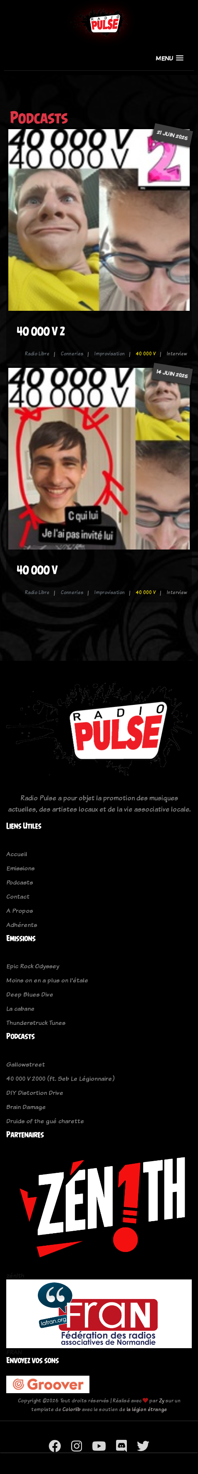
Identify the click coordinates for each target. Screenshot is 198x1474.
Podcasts (19, 882)
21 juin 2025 (172, 135)
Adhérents (21, 924)
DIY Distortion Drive (34, 1092)
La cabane (20, 1008)
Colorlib (71, 1409)
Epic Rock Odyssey (32, 966)
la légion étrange (146, 1409)
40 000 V (146, 353)
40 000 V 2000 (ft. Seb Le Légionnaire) (60, 1078)
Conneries (72, 353)
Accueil (16, 853)
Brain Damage (26, 1106)
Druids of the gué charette (45, 1121)
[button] (169, 58)
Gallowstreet (25, 1064)
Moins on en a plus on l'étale (47, 980)
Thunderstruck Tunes (35, 1022)
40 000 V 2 (40, 331)
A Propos (19, 910)
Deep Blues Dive (29, 994)
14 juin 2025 (172, 373)
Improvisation (109, 353)
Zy (161, 1400)
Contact (18, 896)
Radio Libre (37, 353)
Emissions (20, 868)
